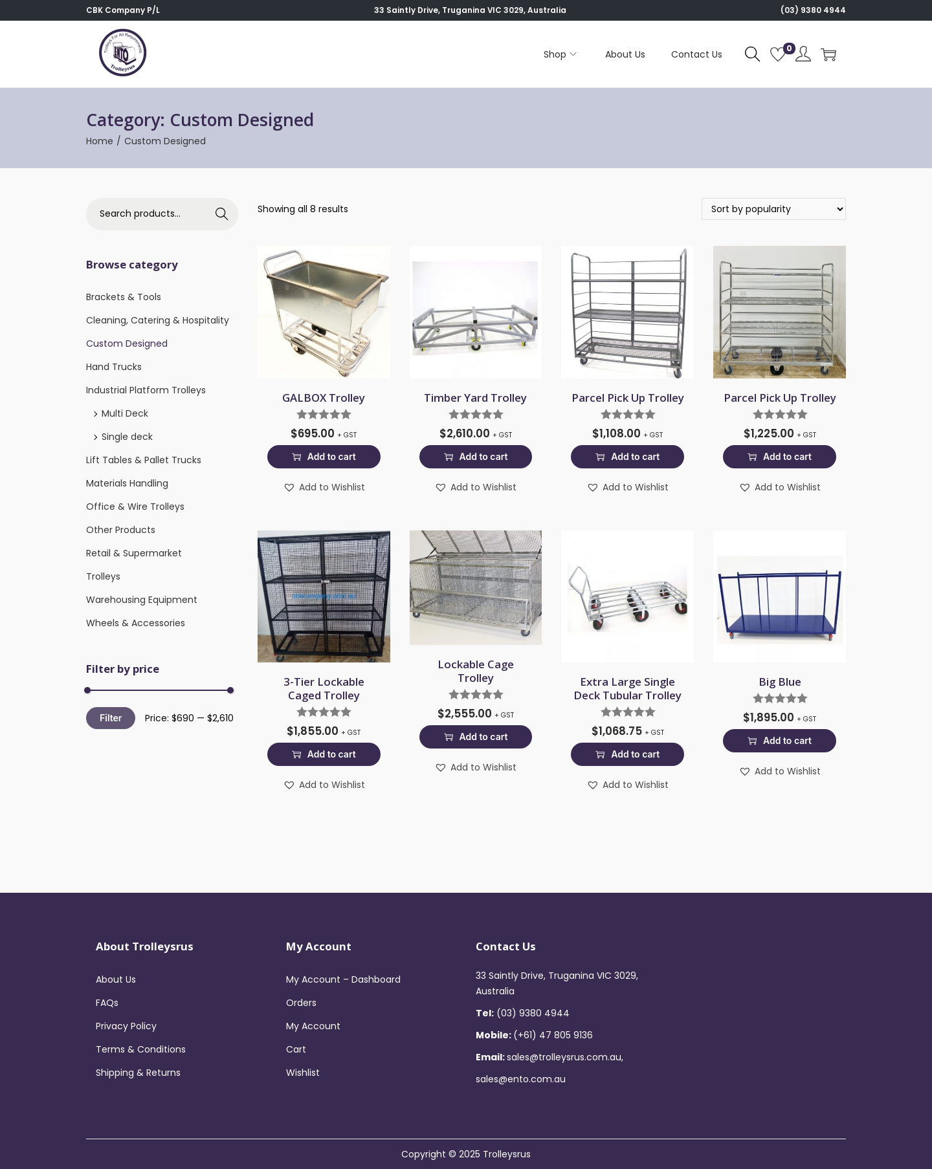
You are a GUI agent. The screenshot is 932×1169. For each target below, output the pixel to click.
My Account (313, 1026)
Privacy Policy (126, 1026)
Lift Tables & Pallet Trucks (143, 459)
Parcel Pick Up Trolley (627, 397)
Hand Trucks (114, 366)
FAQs (107, 1002)
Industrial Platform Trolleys (146, 390)
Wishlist (303, 1072)
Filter (111, 717)
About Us (116, 979)
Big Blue (780, 681)
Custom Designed (127, 343)
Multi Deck (125, 413)
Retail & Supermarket (134, 553)
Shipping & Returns (138, 1072)
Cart (296, 1049)
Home (99, 141)
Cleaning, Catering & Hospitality (157, 320)
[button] (324, 487)
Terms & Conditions (141, 1049)
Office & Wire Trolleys (135, 506)
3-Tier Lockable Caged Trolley (323, 688)
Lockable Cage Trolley (476, 671)
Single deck (127, 436)
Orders (301, 1002)
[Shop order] (773, 209)
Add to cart (324, 456)
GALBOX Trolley (323, 397)
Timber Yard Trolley (475, 397)
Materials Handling (127, 483)
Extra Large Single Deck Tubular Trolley (627, 688)
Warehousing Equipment (141, 599)
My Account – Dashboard (343, 979)
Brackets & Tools (123, 296)
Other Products (120, 529)
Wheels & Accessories (135, 623)
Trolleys (103, 576)
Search (222, 214)
